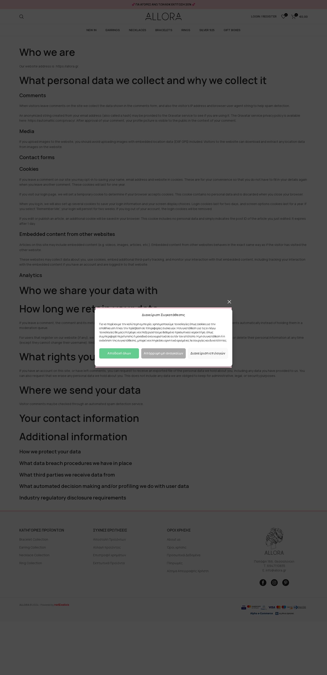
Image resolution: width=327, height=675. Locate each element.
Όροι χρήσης (176, 547)
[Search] (21, 16)
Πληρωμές (175, 563)
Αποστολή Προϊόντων (109, 539)
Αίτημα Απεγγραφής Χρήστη (188, 571)
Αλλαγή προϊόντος (107, 547)
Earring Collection (32, 547)
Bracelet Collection (33, 539)
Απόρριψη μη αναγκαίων (163, 353)
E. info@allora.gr (274, 570)
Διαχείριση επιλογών (208, 353)
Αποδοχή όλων (119, 353)
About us (174, 539)
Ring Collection (30, 563)
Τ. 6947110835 (274, 566)
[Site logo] (163, 16)
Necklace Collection (34, 555)
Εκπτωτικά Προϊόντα (109, 563)
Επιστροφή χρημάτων (109, 555)
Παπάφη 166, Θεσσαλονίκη (274, 561)
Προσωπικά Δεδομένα (183, 555)
